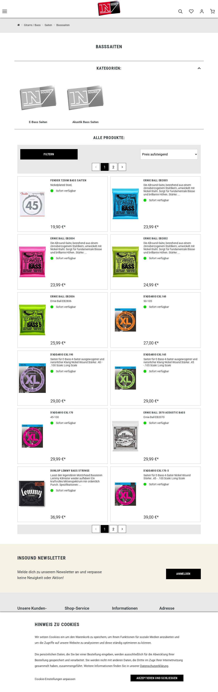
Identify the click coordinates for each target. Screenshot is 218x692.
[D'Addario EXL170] (32, 436)
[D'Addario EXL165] (125, 378)
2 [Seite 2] (113, 167)
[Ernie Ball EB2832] (125, 261)
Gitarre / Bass (32, 25)
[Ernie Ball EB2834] (32, 261)
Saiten (48, 25)
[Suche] (180, 12)
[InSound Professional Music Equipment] (18, 25)
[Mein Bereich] (201, 12)
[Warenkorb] (212, 12)
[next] (122, 167)
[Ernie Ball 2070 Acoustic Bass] (125, 436)
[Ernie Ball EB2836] (32, 320)
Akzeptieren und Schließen (157, 678)
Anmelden (183, 574)
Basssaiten (63, 25)
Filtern (49, 154)
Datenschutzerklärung (154, 666)
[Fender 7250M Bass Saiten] (32, 204)
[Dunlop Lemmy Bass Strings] (32, 494)
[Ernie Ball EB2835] (125, 203)
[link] (109, 68)
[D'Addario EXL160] (125, 320)
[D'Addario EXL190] (32, 378)
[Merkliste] (191, 12)
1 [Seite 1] (105, 167)
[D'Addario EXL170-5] (125, 494)
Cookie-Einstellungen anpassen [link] (55, 679)
